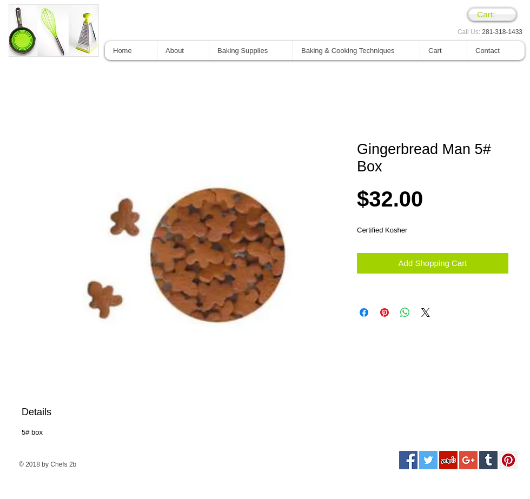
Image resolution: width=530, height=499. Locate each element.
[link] (492, 14)
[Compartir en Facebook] (363, 312)
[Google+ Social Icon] (468, 460)
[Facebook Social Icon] (408, 460)
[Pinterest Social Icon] (508, 460)
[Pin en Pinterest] (384, 312)
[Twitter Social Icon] (428, 460)
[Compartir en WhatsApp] (405, 312)
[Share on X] (425, 312)
